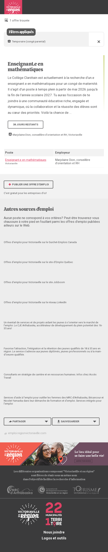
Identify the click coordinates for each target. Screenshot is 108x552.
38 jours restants (25, 124)
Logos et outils (54, 538)
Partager (17, 421)
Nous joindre (54, 532)
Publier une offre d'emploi (28, 184)
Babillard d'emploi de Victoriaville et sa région (13, 8)
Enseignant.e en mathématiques (25, 67)
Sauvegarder (67, 421)
